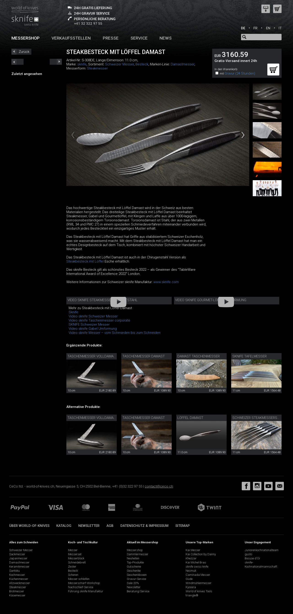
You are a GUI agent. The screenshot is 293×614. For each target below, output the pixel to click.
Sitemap (182, 526)
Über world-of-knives (29, 526)
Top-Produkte (135, 562)
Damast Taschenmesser (198, 356)
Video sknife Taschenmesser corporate (99, 320)
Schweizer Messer (119, 64)
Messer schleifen (79, 579)
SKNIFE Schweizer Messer (89, 324)
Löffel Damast (190, 418)
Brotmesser (16, 591)
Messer (73, 550)
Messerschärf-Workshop (84, 583)
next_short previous (17, 62)
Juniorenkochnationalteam (262, 550)
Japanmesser (18, 558)
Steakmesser (97, 68)
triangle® (192, 595)
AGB (110, 526)
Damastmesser (182, 64)
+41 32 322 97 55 (88, 23)
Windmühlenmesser (199, 583)
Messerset (74, 554)
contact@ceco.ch (159, 486)
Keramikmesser (19, 566)
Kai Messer (193, 550)
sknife (82, 64)
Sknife (73, 312)
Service (139, 38)
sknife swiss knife (197, 566)
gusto (248, 554)
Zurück (24, 52)
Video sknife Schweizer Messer (93, 316)
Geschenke (134, 570)
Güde (189, 579)
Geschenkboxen (137, 574)
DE (243, 28)
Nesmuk (191, 570)
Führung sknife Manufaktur (85, 591)
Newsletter (89, 526)
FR (255, 28)
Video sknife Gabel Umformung (93, 329)
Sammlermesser (137, 554)
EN (268, 28)
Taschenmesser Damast (143, 356)
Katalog (63, 526)
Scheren (73, 574)
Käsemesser (17, 595)
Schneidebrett (77, 562)
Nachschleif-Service (80, 587)
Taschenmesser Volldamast (93, 356)
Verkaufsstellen (71, 38)
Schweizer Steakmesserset (256, 418)
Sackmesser (17, 554)
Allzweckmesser (19, 583)
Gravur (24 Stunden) (240, 73)
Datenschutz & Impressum (144, 526)
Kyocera (191, 587)
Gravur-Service (136, 579)
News (166, 38)
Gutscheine (134, 566)
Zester (72, 566)
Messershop (25, 38)
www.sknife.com (166, 282)
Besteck (142, 64)
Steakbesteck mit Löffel (85, 261)
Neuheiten (133, 558)
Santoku (14, 570)
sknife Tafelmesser (249, 356)
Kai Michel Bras (196, 562)
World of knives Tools (199, 591)
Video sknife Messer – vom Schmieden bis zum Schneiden (114, 333)
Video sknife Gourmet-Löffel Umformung (210, 300)
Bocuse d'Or (252, 558)
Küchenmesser (18, 579)
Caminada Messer (198, 574)
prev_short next (56, 62)
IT (280, 28)
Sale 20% (133, 583)
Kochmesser (17, 574)
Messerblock (76, 558)
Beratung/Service (138, 591)
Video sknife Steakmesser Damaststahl (103, 300)
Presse (111, 38)
